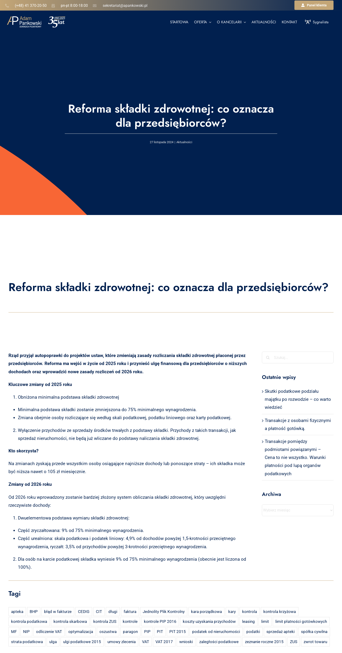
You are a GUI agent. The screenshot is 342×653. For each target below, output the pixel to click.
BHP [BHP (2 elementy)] (34, 611)
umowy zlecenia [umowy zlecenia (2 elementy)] (121, 641)
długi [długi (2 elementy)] (112, 611)
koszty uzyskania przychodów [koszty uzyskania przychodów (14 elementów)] (209, 621)
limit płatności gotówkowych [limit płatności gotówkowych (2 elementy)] (301, 621)
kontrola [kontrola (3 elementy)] (249, 611)
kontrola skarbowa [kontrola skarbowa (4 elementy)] (70, 621)
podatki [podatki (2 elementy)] (253, 631)
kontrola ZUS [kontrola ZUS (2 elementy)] (104, 621)
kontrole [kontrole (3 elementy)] (130, 621)
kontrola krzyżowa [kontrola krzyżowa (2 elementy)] (279, 611)
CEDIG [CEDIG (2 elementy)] (84, 611)
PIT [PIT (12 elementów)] (160, 631)
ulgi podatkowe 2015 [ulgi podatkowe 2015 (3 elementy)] (82, 641)
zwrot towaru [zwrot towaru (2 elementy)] (315, 641)
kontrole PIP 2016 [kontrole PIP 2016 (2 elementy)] (160, 621)
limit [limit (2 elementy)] (265, 621)
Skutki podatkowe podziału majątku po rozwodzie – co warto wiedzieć (298, 399)
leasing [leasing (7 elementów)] (248, 621)
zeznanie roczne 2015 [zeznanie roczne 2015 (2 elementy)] (264, 641)
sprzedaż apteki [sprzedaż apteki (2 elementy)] (280, 631)
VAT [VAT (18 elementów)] (145, 641)
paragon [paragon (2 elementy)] (130, 631)
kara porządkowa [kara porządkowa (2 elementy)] (206, 611)
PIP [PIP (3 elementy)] (147, 631)
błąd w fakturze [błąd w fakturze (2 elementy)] (58, 611)
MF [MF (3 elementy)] (14, 631)
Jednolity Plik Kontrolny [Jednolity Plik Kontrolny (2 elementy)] (164, 611)
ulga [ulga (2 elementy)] (53, 641)
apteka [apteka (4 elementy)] (17, 611)
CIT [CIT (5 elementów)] (99, 611)
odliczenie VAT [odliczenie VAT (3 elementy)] (49, 631)
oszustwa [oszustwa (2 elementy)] (108, 631)
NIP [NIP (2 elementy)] (26, 631)
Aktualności (184, 142)
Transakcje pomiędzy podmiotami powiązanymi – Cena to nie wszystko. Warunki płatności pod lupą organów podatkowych (295, 457)
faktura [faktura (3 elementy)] (130, 611)
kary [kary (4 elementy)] (232, 611)
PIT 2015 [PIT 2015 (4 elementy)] (177, 631)
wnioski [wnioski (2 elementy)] (186, 641)
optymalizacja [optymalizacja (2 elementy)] (80, 631)
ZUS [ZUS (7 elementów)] (293, 641)
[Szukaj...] (298, 357)
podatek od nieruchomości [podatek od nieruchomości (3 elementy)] (216, 631)
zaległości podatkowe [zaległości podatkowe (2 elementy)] (219, 641)
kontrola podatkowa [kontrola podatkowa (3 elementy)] (29, 621)
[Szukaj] (268, 357)
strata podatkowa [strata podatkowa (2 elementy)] (27, 641)
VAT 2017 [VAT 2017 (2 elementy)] (164, 641)
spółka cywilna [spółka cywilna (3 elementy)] (314, 631)
